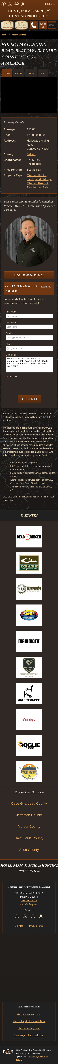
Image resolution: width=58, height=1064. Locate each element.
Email (7, 333)
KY (39, 148)
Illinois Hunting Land (29, 1028)
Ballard (31, 154)
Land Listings (43, 179)
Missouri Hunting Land (29, 1014)
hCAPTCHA (11, 376)
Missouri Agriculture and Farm (29, 1021)
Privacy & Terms (35, 926)
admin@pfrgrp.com (29, 904)
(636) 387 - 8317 (29, 900)
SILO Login (49, 4)
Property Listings (18, 35)
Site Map (19, 926)
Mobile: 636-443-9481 (29, 275)
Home (4, 35)
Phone (8, 344)
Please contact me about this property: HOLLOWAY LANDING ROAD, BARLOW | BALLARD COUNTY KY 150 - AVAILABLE (29, 364)
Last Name (10, 322)
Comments (10, 355)
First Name (10, 311)
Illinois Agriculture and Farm (29, 1035)
